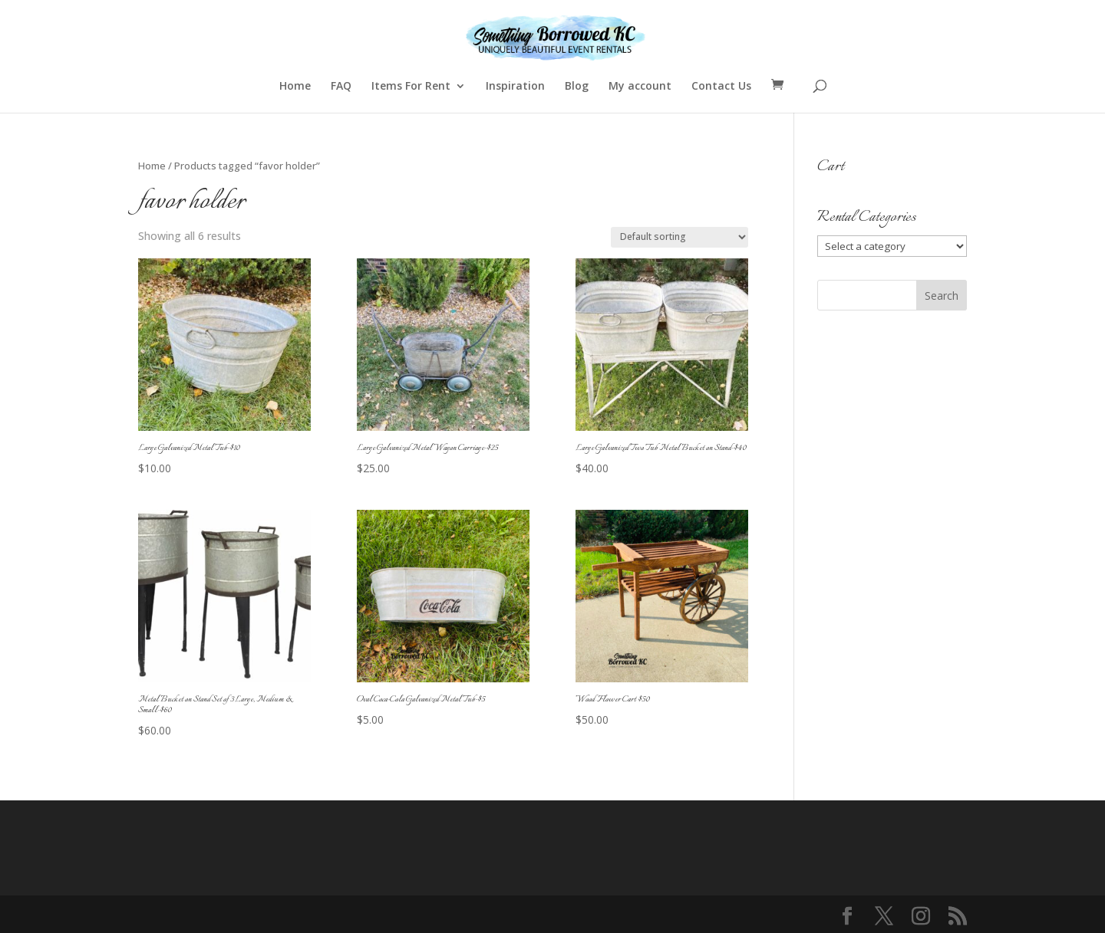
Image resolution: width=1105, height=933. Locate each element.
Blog (577, 86)
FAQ (341, 86)
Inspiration (515, 86)
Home (295, 86)
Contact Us (721, 86)
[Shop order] (679, 237)
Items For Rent (410, 86)
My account (640, 86)
